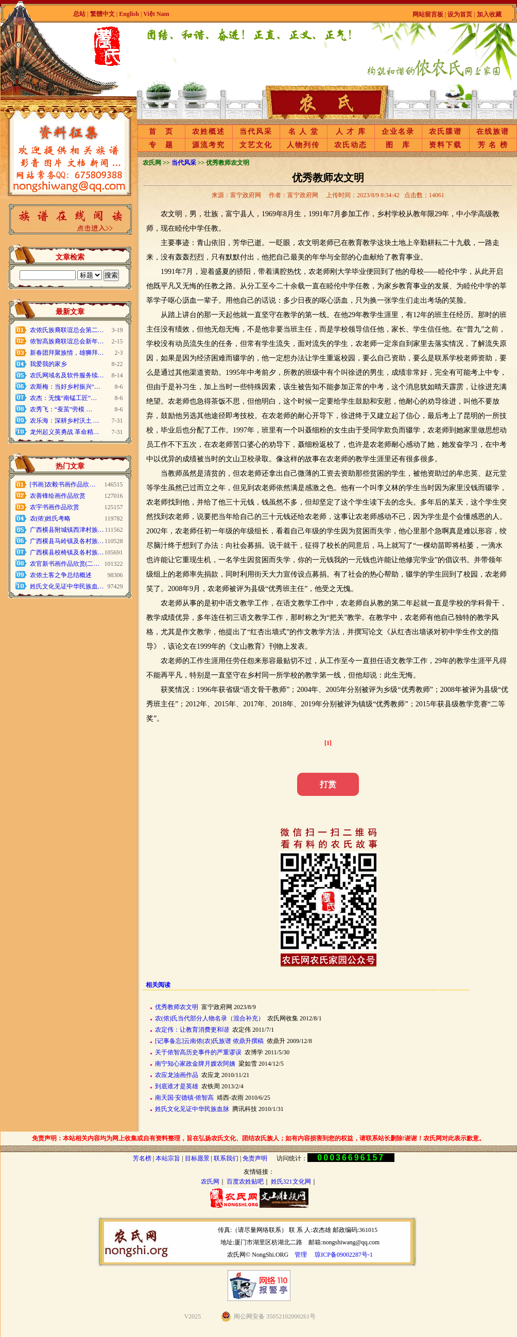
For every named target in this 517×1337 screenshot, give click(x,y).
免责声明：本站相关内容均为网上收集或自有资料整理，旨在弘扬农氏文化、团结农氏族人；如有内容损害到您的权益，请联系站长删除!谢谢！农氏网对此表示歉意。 (258, 1138)
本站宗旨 (168, 1158)
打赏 (328, 784)
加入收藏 (489, 14)
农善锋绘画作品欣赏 (57, 495)
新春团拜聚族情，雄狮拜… (67, 352)
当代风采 (255, 131)
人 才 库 (351, 131)
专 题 (161, 145)
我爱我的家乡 (48, 364)
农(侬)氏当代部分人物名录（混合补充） (209, 1018)
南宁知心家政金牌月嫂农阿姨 (195, 1063)
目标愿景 (197, 1158)
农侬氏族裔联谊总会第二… (67, 330)
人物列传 (303, 145)
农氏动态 (350, 145)
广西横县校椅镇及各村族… (67, 552)
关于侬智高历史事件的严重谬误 (198, 1052)
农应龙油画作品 (176, 1075)
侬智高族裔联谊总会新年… (67, 341)
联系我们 (226, 1158)
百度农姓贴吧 (245, 1181)
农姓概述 (208, 131)
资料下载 (445, 145)
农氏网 (210, 1181)
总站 (79, 14)
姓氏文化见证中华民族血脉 (192, 1109)
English (130, 14)
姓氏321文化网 (291, 1181)
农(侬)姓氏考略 (50, 518)
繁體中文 (102, 14)
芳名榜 (142, 1158)
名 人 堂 (303, 131)
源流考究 (208, 145)
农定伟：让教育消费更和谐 (192, 1029)
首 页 (161, 131)
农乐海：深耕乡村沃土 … (64, 420)
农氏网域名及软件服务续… (67, 375)
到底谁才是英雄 (176, 1086)
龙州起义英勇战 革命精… (64, 432)
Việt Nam (156, 14)
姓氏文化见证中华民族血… (67, 586)
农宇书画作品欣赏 (54, 507)
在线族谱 (492, 131)
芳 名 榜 (493, 145)
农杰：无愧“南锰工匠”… (63, 398)
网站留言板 (427, 14)
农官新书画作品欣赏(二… (65, 563)
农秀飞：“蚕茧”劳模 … (61, 409)
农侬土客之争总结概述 (61, 575)
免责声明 (255, 1158)
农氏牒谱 (445, 131)
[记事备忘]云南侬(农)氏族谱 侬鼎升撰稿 (209, 1041)
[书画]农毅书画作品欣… (63, 484)
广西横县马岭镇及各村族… (67, 541)
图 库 (398, 145)
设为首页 (459, 14)
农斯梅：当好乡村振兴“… (65, 386)
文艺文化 (255, 145)
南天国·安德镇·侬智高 (184, 1097)
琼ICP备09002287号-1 (344, 1254)
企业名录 (398, 131)
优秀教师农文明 (176, 1007)
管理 (301, 1254)
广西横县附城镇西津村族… (67, 529)
